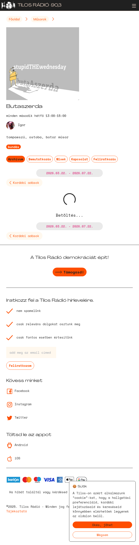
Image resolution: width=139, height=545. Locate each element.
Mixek (61, 159)
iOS (13, 458)
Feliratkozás (104, 159)
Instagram (18, 404)
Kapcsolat (79, 159)
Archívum (15, 159)
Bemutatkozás (40, 159)
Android (17, 444)
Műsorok (39, 19)
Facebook (18, 390)
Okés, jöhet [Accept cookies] (102, 525)
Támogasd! (69, 272)
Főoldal (14, 19)
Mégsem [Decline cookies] (102, 535)
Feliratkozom (20, 365)
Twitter (17, 417)
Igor (21, 124)
